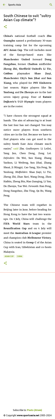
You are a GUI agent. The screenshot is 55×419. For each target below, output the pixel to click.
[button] (5, 27)
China (19, 256)
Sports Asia (14, 4)
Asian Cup (9, 256)
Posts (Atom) (34, 410)
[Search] (51, 4)
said (15, 148)
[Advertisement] (27, 316)
